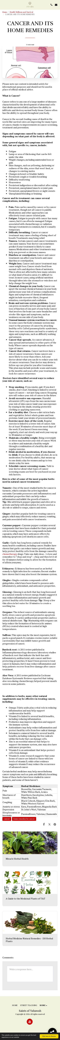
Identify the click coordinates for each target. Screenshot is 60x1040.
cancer (7, 819)
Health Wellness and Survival (21, 12)
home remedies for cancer (24, 819)
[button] (3, 4)
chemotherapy (9, 554)
